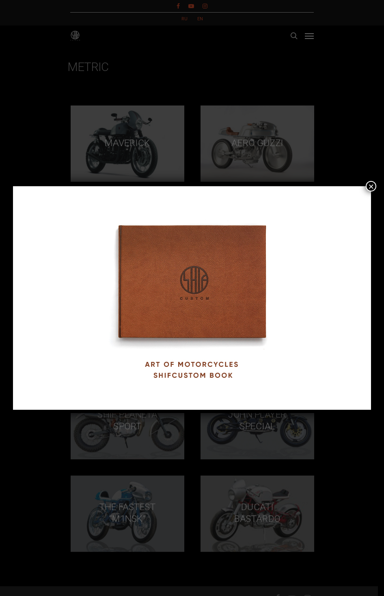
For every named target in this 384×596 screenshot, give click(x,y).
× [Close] (371, 186)
